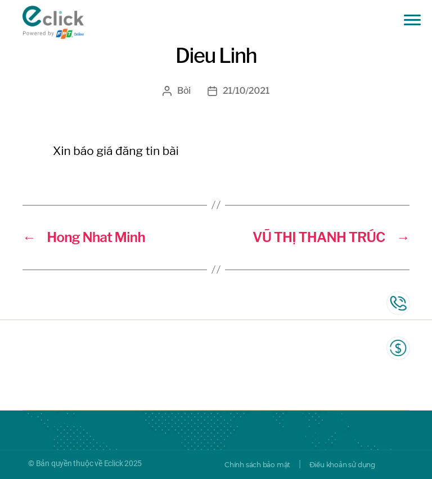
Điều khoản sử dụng (342, 464)
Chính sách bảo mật (257, 464)
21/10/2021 (246, 90)
